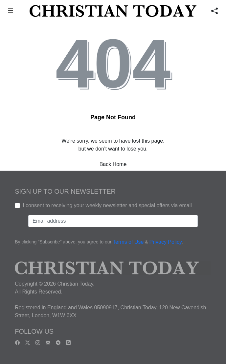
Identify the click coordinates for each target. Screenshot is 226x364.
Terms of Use (128, 242)
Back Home (113, 164)
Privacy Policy (165, 242)
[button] (10, 11)
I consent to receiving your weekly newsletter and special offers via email (107, 205)
